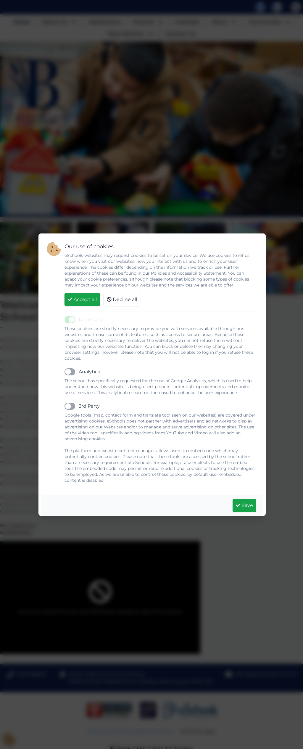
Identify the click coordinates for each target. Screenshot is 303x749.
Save (244, 505)
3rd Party (89, 406)
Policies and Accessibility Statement (188, 273)
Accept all (82, 299)
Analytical (90, 372)
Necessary (91, 319)
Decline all (122, 299)
